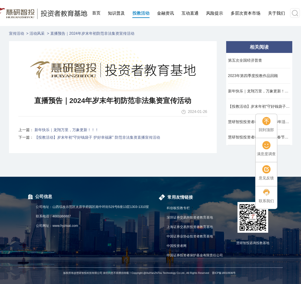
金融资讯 (165, 13)
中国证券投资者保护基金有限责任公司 (195, 255)
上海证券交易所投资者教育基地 (190, 227)
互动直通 (190, 13)
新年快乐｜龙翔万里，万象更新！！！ (66, 130)
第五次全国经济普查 (245, 60)
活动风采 (37, 33)
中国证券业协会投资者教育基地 (190, 236)
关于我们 (276, 13)
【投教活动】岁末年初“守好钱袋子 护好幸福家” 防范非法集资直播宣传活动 (97, 137)
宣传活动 (16, 33)
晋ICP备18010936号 (224, 272)
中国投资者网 (177, 246)
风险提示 (214, 13)
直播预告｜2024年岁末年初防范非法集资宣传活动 (92, 33)
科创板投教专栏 (178, 208)
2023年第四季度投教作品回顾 (253, 76)
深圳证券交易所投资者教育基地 (190, 217)
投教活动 (140, 13)
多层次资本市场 (245, 13)
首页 (96, 13)
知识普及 (116, 13)
